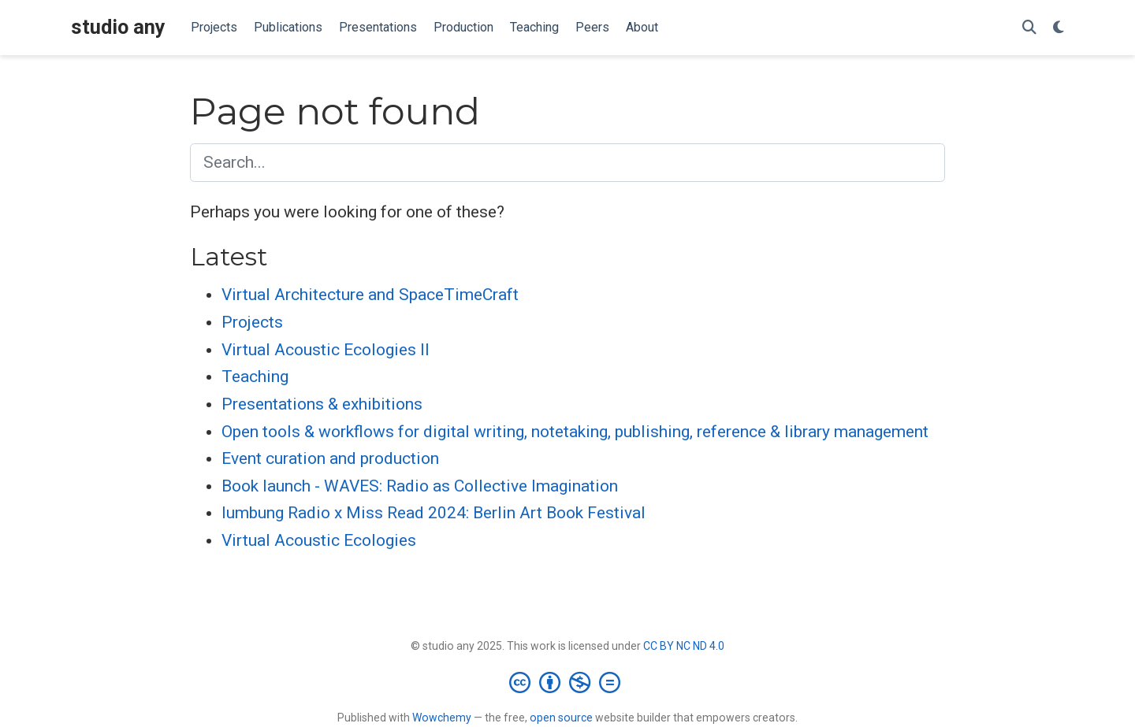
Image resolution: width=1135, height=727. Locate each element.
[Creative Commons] (568, 682)
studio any (118, 27)
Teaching (254, 376)
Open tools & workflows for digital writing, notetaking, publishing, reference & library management (574, 431)
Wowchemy (441, 717)
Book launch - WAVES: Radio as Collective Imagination (419, 486)
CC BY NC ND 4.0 (683, 646)
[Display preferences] (1058, 28)
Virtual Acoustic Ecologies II (325, 349)
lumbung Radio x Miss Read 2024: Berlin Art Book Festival (433, 512)
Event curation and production (330, 458)
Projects (252, 322)
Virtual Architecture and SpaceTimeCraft (370, 294)
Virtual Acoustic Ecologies (318, 540)
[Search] (1029, 28)
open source (561, 717)
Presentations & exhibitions (321, 404)
